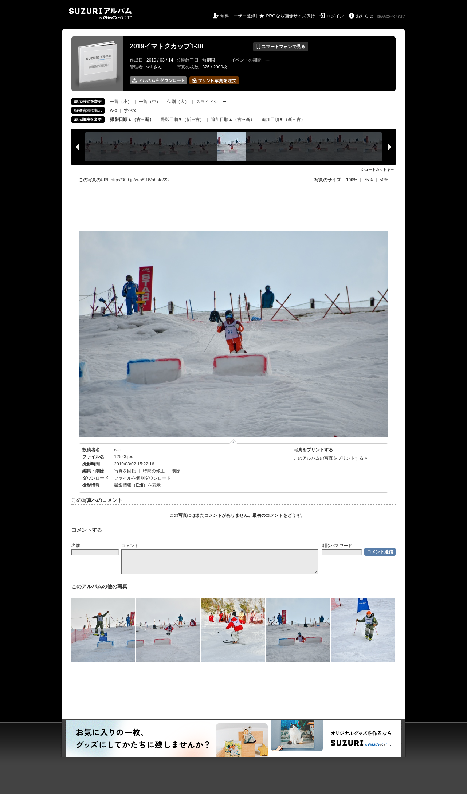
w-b (113, 110)
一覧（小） (121, 101)
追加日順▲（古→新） (233, 119)
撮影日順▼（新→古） (182, 119)
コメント (130, 545)
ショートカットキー (377, 170)
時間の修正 (154, 470)
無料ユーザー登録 (237, 16)
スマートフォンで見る (280, 46)
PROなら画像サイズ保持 (290, 16)
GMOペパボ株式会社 (391, 16)
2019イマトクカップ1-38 (166, 46)
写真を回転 (125, 470)
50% (384, 179)
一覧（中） (150, 101)
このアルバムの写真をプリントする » (330, 458)
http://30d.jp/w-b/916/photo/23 (140, 179)
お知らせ (364, 16)
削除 (176, 470)
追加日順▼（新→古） (283, 119)
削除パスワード (337, 545)
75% (369, 179)
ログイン (335, 16)
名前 (75, 545)
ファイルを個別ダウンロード (142, 478)
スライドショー (211, 101)
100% (351, 179)
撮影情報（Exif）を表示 (137, 485)
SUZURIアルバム (100, 13)
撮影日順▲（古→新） (132, 119)
